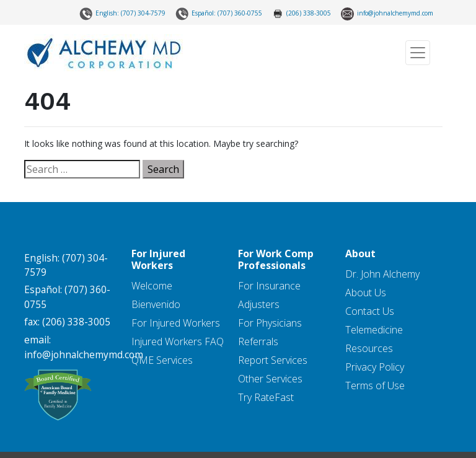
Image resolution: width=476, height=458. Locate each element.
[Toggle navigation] (417, 52)
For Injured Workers (175, 323)
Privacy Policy (374, 367)
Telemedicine (374, 330)
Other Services (270, 378)
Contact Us (369, 311)
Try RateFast (266, 397)
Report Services (272, 360)
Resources (369, 348)
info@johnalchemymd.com (387, 13)
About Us (365, 292)
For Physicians (270, 323)
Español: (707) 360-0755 (218, 13)
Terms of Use (375, 385)
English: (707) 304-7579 (122, 13)
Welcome (151, 286)
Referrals (258, 341)
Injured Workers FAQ (177, 341)
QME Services (162, 360)
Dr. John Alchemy (382, 274)
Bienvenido (155, 304)
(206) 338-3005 (301, 13)
